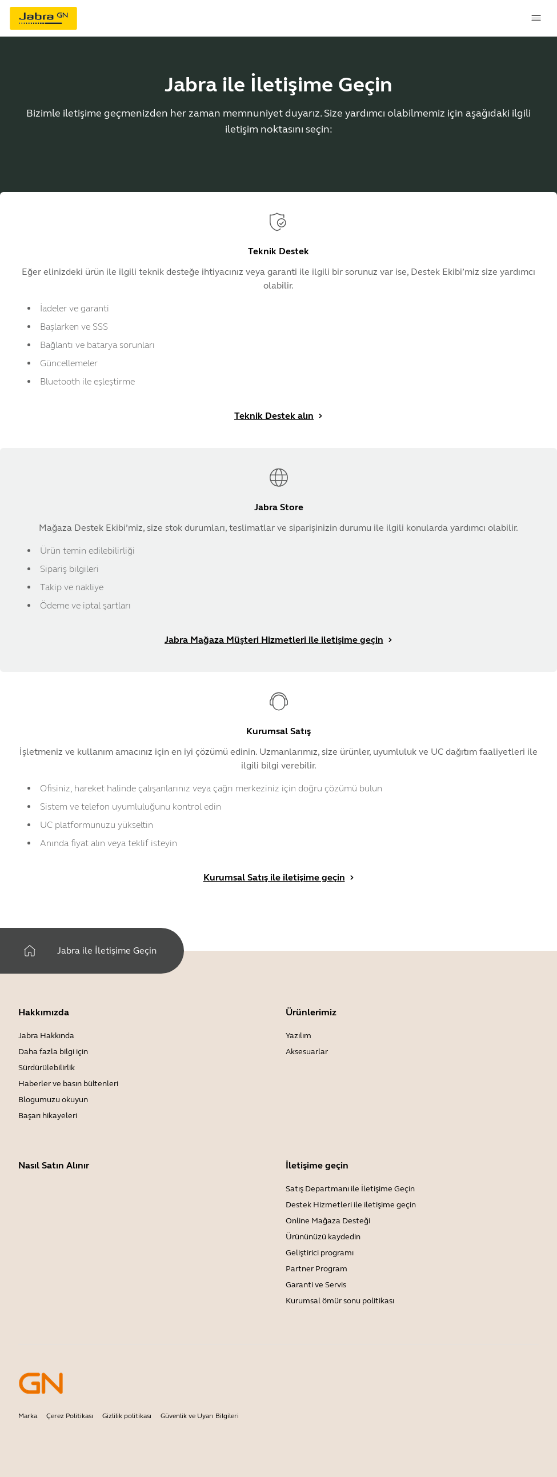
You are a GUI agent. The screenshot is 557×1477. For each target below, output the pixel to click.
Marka (27, 1416)
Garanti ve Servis (316, 1285)
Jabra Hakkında (46, 1035)
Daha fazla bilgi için (53, 1051)
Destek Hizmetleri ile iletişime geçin (351, 1205)
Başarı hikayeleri (47, 1115)
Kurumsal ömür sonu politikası (340, 1301)
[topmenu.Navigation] (536, 18)
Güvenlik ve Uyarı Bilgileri (200, 1416)
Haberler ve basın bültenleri (68, 1083)
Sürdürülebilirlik (46, 1067)
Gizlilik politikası (126, 1416)
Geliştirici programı (320, 1253)
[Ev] (29, 950)
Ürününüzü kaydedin (323, 1237)
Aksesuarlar (307, 1051)
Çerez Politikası (69, 1416)
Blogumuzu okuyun (53, 1099)
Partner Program (316, 1269)
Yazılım (298, 1035)
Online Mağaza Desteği (328, 1221)
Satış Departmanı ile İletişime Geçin (350, 1189)
